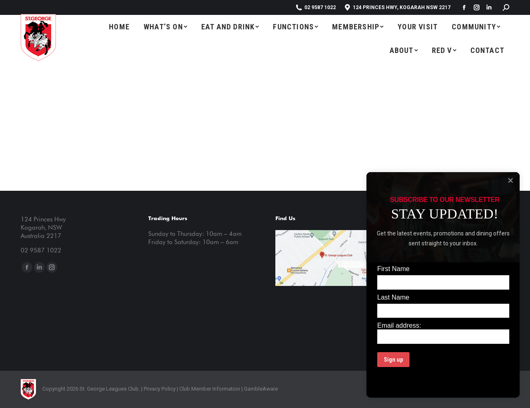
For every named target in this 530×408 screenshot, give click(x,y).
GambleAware (261, 389)
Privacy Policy (160, 389)
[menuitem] (119, 26)
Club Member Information (209, 389)
